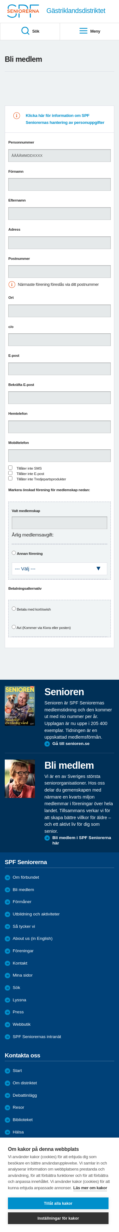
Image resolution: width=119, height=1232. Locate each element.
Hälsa (18, 1132)
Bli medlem (23, 889)
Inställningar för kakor (58, 1218)
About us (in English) (32, 938)
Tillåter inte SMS (29, 468)
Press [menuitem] (18, 1012)
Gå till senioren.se (70, 743)
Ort (10, 297)
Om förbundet (26, 877)
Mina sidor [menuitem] (23, 975)
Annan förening (30, 553)
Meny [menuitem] (89, 31)
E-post (13, 355)
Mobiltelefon (18, 443)
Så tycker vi (24, 926)
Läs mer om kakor (90, 1187)
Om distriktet (25, 1083)
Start (17, 1070)
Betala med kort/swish (34, 609)
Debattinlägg (25, 1095)
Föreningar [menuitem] (23, 950)
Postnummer (19, 258)
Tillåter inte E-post (30, 474)
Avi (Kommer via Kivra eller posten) (44, 628)
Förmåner (22, 901)
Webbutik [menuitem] (21, 1024)
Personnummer (21, 142)
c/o (10, 327)
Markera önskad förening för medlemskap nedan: (49, 490)
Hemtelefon (17, 413)
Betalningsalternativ (25, 588)
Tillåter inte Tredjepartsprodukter (41, 479)
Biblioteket (23, 1119)
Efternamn (17, 200)
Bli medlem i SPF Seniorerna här (81, 840)
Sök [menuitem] (30, 31)
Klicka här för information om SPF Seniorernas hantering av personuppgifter (65, 119)
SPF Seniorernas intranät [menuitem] (37, 1036)
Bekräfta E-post (21, 385)
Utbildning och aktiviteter (36, 914)
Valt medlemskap (26, 511)
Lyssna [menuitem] (19, 1000)
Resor (18, 1107)
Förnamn (15, 171)
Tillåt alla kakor (58, 1203)
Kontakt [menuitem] (20, 963)
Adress (14, 229)
